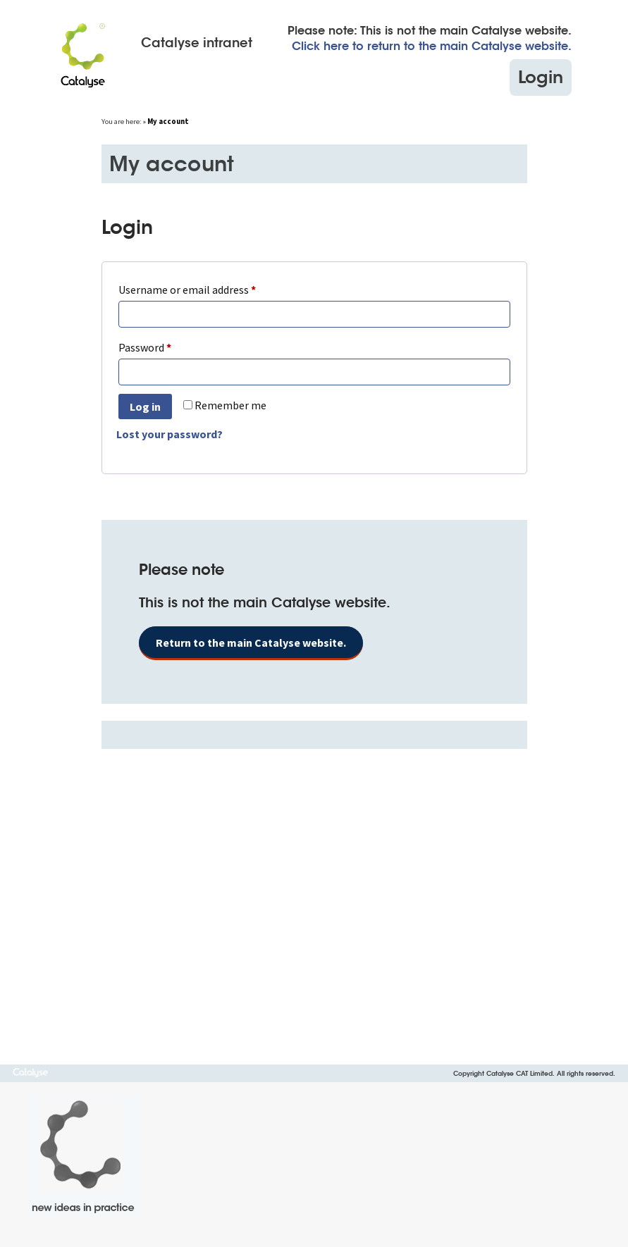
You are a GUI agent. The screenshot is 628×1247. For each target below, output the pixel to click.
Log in (145, 406)
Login (540, 77)
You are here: (121, 121)
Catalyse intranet (196, 43)
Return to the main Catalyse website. (251, 642)
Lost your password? (169, 434)
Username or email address (207, 287)
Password (165, 345)
